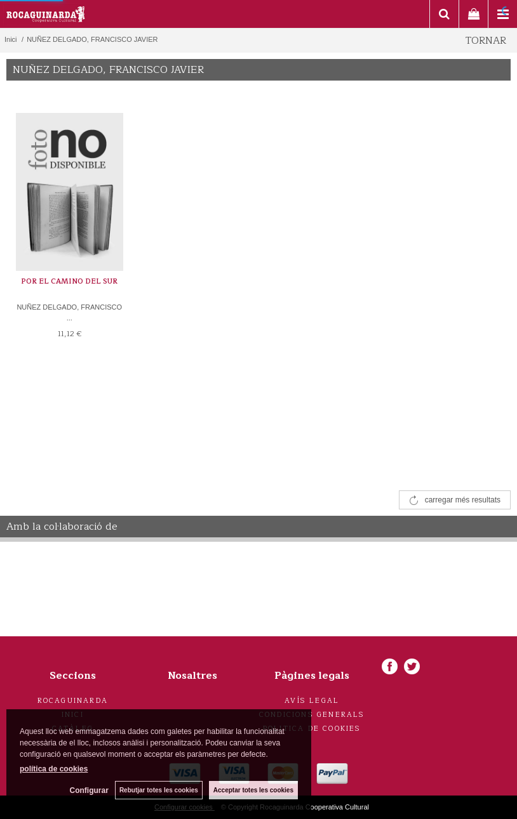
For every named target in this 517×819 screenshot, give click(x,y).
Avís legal (312, 701)
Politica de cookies (312, 729)
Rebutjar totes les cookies (158, 790)
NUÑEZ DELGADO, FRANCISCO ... (69, 312)
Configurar (89, 790)
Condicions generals (312, 715)
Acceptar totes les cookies (253, 790)
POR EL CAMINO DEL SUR (69, 281)
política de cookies (54, 768)
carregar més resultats (462, 499)
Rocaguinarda (72, 701)
